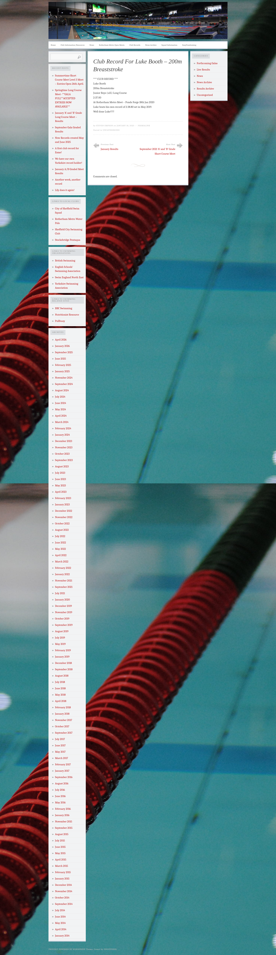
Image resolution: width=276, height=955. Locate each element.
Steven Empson (104, 125)
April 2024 (61, 415)
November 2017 (63, 720)
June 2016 (60, 796)
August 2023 (62, 466)
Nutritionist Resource (67, 314)
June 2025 (60, 358)
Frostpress (110, 949)
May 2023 (60, 485)
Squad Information (169, 45)
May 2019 (60, 644)
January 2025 (62, 371)
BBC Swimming (63, 308)
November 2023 (63, 447)
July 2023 (60, 472)
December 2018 (63, 663)
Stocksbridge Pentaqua (67, 240)
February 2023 (63, 498)
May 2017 (60, 751)
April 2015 (60, 859)
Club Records (134, 45)
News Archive (151, 45)
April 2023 (61, 491)
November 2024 (64, 377)
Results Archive (205, 88)
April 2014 (60, 929)
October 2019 (62, 618)
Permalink (144, 125)
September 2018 (64, 669)
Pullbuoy (60, 321)
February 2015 (63, 872)
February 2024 (63, 428)
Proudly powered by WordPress (66, 949)
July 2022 (60, 536)
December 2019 (63, 606)
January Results (109, 149)
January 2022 (62, 574)
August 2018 (61, 675)
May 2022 (60, 549)
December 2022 (63, 510)
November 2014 (63, 891)
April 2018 (60, 701)
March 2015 (61, 866)
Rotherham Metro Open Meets (111, 45)
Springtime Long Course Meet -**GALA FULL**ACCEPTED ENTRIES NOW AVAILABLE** (68, 98)
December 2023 (63, 441)
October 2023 (62, 453)
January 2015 (62, 878)
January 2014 (62, 935)
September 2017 (64, 732)
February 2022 (63, 568)
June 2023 (60, 479)
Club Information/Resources (72, 45)
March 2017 (61, 758)
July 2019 (60, 637)
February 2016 (63, 808)
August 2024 (62, 390)
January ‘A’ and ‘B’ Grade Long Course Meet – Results (68, 117)
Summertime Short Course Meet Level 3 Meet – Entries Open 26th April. (69, 79)
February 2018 (63, 707)
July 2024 (60, 396)
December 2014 (63, 885)
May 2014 (60, 923)
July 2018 (60, 682)
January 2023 (62, 504)
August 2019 (61, 631)
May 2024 (60, 409)
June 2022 (60, 542)
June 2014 (60, 916)
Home (53, 45)
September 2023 (64, 460)
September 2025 (64, 352)
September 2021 (64, 587)
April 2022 (61, 555)
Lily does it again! (64, 190)
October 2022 (62, 523)
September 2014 (64, 904)
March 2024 (61, 422)
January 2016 (62, 815)
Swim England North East (69, 277)
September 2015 (64, 827)
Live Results (203, 69)
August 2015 (61, 834)
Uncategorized (111, 130)
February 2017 (63, 764)
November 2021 (63, 580)
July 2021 (60, 593)
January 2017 (62, 770)
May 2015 (60, 853)
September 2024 (64, 384)
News (92, 45)
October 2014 (62, 897)
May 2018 (60, 694)
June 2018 (60, 688)
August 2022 (62, 529)
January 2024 (62, 434)
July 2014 (60, 910)
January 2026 (62, 346)
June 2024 (60, 403)
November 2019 (63, 612)
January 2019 (62, 656)
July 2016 (60, 789)
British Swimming (65, 260)
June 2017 (60, 745)
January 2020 (62, 599)
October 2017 (62, 726)
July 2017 (60, 739)
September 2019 (64, 625)
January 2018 (62, 713)
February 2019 (63, 650)
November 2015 (63, 821)
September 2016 (64, 777)
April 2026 (61, 339)
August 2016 (61, 783)
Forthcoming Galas (207, 63)
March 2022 (61, 561)
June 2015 (60, 847)
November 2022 (63, 517)
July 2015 (60, 840)
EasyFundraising (189, 45)
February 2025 (63, 365)
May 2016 (60, 802)
